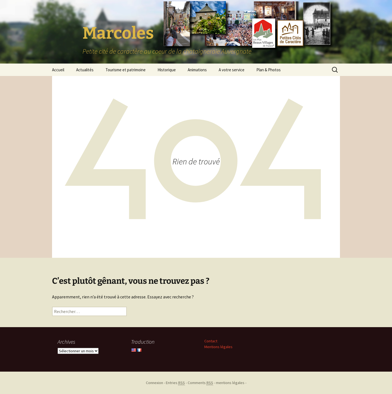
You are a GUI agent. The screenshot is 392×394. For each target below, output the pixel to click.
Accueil (58, 69)
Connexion (154, 382)
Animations (197, 69)
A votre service (231, 69)
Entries (175, 382)
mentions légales (230, 382)
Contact (210, 340)
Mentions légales (218, 346)
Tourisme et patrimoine (125, 69)
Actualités (85, 69)
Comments (200, 382)
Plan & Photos (268, 69)
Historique (167, 69)
